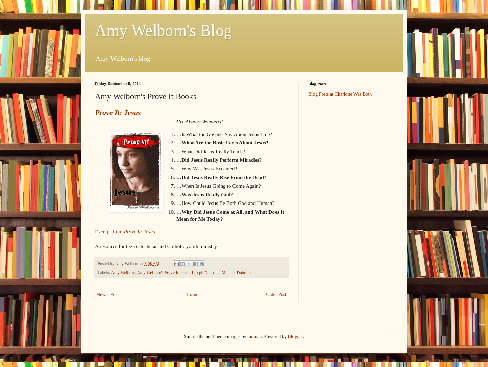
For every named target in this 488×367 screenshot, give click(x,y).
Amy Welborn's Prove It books (163, 272)
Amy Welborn (123, 272)
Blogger (295, 336)
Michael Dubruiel (237, 272)
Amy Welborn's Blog (163, 30)
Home (192, 294)
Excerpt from (125, 231)
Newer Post (108, 294)
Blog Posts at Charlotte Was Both (340, 94)
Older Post (276, 294)
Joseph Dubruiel (206, 272)
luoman (254, 336)
